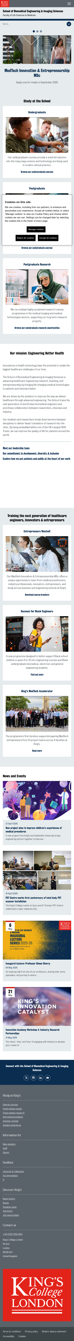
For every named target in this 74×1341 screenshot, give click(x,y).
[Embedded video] (37, 480)
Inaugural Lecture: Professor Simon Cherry (28, 963)
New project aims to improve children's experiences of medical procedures (34, 829)
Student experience (12, 1125)
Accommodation (10, 1176)
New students (9, 1144)
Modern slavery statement (54, 1331)
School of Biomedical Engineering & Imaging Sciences (33, 11)
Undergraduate (37, 112)
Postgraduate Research (37, 264)
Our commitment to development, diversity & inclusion (31, 453)
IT (3, 1180)
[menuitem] (37, 1105)
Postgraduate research (14, 1113)
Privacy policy (31, 1331)
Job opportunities (11, 1215)
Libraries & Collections (13, 1171)
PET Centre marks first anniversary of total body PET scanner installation (33, 899)
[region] (37, 220)
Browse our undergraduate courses (37, 171)
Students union (10, 1207)
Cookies (22, 1336)
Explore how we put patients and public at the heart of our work (36, 458)
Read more (37, 750)
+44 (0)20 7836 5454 (12, 1234)
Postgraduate (37, 188)
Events (6, 1203)
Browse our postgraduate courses (37, 247)
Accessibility (8, 1336)
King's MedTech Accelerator (37, 691)
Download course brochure (37, 594)
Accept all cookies (48, 238)
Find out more (37, 674)
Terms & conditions (12, 1331)
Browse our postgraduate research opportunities (37, 327)
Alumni (6, 1152)
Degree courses (10, 1105)
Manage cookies (36, 229)
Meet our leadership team (16, 448)
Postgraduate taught (12, 1109)
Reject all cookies (25, 238)
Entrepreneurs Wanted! (37, 531)
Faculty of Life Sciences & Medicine (19, 15)
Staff (5, 1148)
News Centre (9, 1199)
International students (13, 1117)
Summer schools (10, 1121)
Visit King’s (7, 1211)
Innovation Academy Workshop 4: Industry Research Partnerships (33, 1031)
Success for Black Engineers (37, 611)
